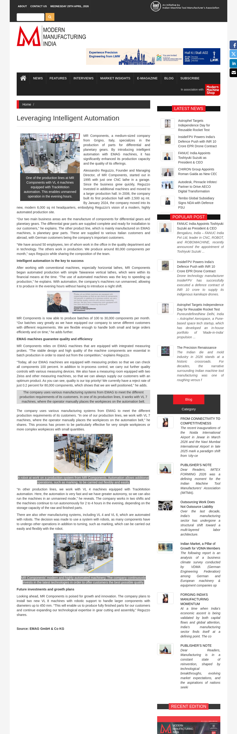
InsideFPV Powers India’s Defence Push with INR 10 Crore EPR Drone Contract (197, 141)
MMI (131, 722)
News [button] (38, 78)
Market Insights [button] (115, 78)
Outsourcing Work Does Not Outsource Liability (198, 400)
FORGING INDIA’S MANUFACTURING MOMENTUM (195, 451)
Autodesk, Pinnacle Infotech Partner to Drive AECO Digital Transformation (198, 186)
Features (58, 78)
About (22, 6)
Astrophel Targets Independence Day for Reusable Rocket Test (194, 125)
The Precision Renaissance (196, 302)
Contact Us (38, 6)
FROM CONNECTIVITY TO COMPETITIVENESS (200, 356)
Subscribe (189, 78)
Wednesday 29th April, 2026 (69, 6)
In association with (199, 90)
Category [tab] (189, 344)
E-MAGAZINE (171, 616)
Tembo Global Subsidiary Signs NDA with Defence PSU (196, 202)
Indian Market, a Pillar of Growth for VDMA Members (200, 424)
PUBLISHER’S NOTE (196, 378)
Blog (169, 78)
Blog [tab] (188, 334)
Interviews (83, 78)
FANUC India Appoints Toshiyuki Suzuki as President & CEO (194, 157)
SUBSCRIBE (206, 616)
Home (26, 104)
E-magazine (147, 78)
